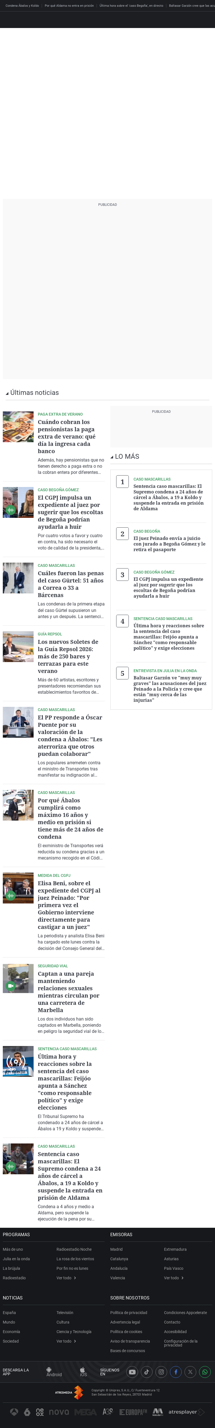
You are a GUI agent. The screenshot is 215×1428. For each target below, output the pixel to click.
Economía (11, 1331)
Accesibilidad (175, 1331)
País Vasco (173, 1268)
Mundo (9, 1322)
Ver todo (66, 1278)
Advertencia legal (125, 1322)
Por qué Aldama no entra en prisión (69, 5)
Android (54, 1372)
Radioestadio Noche (74, 1249)
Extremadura (175, 1249)
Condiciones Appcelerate (185, 1312)
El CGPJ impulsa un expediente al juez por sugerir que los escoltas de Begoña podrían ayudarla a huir (70, 512)
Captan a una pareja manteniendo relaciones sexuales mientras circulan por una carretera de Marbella (68, 992)
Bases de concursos (127, 1350)
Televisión (65, 1312)
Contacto (172, 1322)
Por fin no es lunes (72, 1268)
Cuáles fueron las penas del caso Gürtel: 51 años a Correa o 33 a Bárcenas (71, 584)
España (9, 1312)
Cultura (63, 1322)
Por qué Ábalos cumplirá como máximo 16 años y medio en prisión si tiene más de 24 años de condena (70, 818)
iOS (83, 1372)
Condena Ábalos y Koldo (22, 5)
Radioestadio (14, 1278)
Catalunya (119, 1259)
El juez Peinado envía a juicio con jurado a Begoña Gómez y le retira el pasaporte (169, 544)
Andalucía (119, 1268)
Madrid (116, 1249)
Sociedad (11, 1341)
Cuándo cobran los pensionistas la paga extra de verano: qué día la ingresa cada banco (66, 436)
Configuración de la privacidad (181, 1343)
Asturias (171, 1259)
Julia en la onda (16, 1259)
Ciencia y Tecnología (74, 1331)
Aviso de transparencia (130, 1341)
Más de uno (13, 1249)
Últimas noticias (34, 393)
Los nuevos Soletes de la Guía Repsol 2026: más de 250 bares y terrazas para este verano (68, 656)
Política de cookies (126, 1331)
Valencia (117, 1278)
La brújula (11, 1268)
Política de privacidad (128, 1312)
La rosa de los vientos (75, 1259)
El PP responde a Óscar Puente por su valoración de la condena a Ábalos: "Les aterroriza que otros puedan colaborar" (70, 736)
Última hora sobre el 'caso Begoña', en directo (131, 5)
